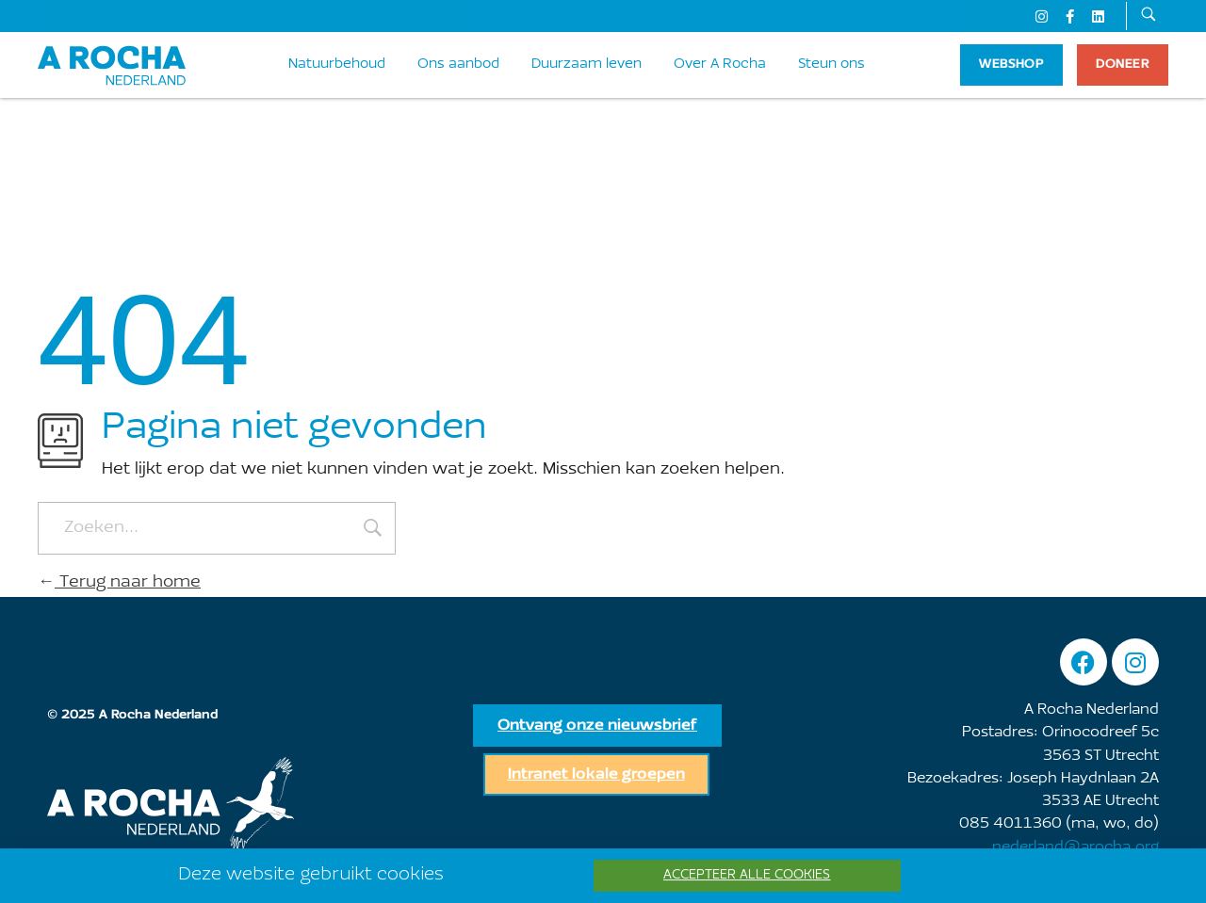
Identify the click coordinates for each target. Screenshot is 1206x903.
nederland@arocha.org (1075, 847)
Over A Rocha (720, 64)
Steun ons (831, 64)
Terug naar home (119, 582)
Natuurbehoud (336, 64)
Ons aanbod (458, 64)
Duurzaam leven (586, 64)
